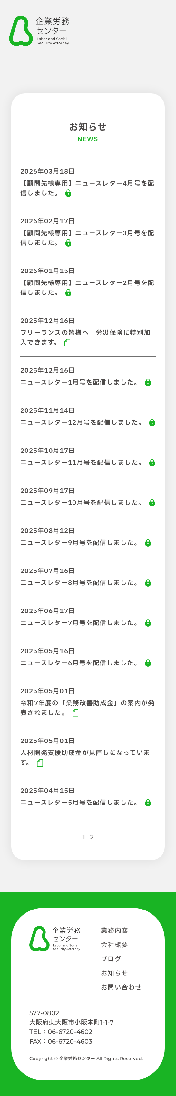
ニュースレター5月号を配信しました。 (80, 803)
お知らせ (114, 973)
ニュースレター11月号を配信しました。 (82, 463)
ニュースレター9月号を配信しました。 (80, 543)
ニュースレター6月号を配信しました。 (80, 663)
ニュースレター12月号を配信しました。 (82, 423)
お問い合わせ (121, 988)
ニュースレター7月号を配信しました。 (80, 623)
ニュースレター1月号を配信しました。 (80, 383)
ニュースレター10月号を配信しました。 (82, 503)
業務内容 (114, 931)
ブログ (111, 959)
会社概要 (114, 945)
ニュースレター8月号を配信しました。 (80, 583)
